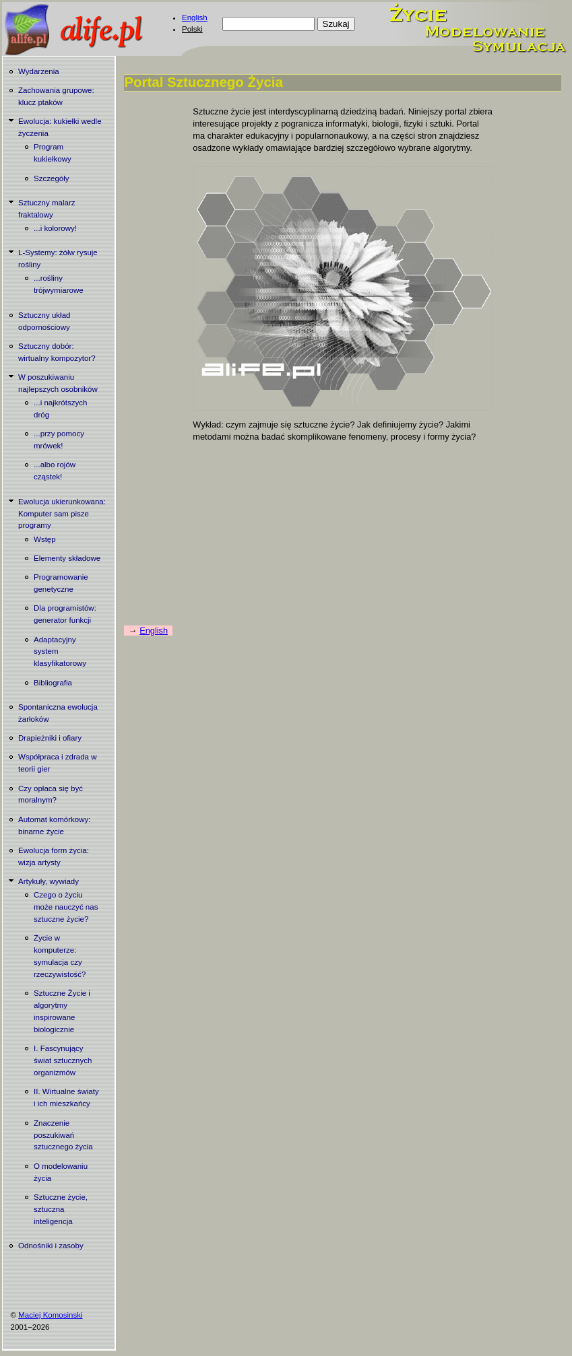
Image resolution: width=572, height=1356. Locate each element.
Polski (192, 29)
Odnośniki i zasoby (51, 1246)
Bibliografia (53, 683)
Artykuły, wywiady (48, 881)
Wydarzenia (38, 71)
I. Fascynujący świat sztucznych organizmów (63, 1060)
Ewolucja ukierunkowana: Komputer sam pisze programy (62, 514)
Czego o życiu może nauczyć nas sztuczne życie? (66, 907)
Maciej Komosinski (50, 1315)
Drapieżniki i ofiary (50, 738)
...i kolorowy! (55, 228)
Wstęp (45, 539)
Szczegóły (51, 178)
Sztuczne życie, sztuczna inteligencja (61, 1209)
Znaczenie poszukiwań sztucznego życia (63, 1135)
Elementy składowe (67, 558)
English (195, 17)
